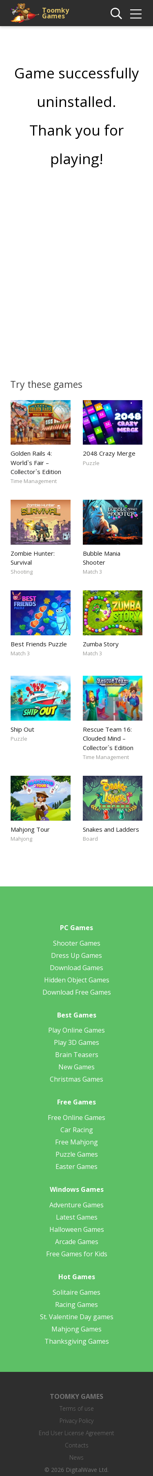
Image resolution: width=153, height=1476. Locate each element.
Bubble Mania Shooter (101, 557)
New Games (76, 1066)
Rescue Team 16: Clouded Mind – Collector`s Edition (108, 738)
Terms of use (77, 1408)
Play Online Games (76, 1030)
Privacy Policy (76, 1421)
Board (90, 838)
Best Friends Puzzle (39, 644)
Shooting (22, 571)
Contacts (77, 1445)
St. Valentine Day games (76, 1316)
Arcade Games (76, 1241)
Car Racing (76, 1129)
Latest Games (77, 1217)
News (76, 1457)
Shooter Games (76, 943)
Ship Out (22, 729)
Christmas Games (76, 1079)
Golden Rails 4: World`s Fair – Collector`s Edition (36, 462)
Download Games (76, 967)
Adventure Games (76, 1204)
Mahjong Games (76, 1329)
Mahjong (21, 838)
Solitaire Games (76, 1292)
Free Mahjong (76, 1142)
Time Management (34, 481)
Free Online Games (76, 1117)
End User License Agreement (76, 1433)
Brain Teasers (76, 1054)
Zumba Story (101, 644)
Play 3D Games (76, 1042)
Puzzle (91, 463)
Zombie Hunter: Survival (33, 557)
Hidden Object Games (76, 979)
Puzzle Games (76, 1154)
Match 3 (92, 571)
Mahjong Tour (30, 829)
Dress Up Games (76, 955)
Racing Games (76, 1304)
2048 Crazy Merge (109, 453)
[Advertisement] (76, 270)
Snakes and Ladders (111, 829)
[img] (136, 13)
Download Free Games (76, 992)
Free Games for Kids (76, 1253)
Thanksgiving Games (76, 1341)
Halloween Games (76, 1229)
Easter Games (76, 1166)
